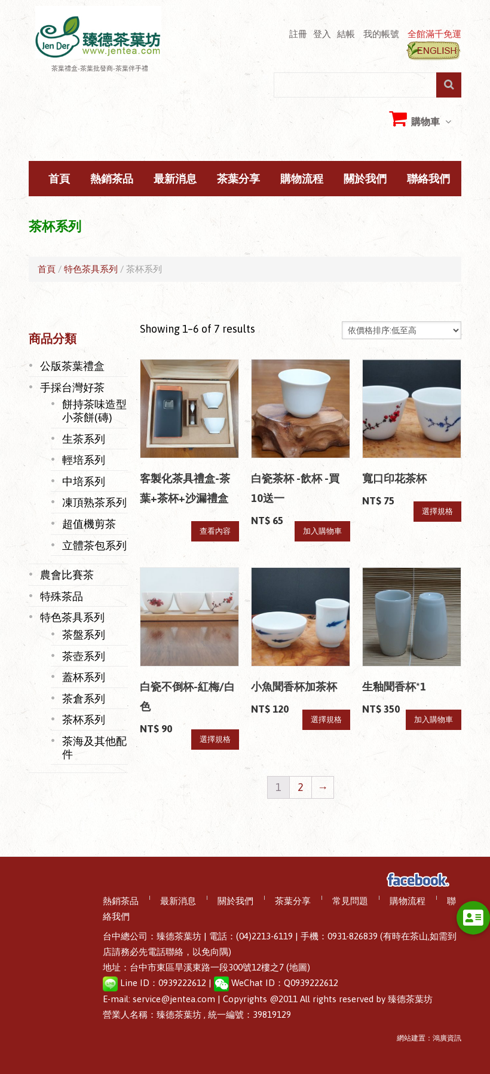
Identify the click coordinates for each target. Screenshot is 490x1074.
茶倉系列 (83, 698)
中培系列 (83, 481)
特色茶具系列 (91, 269)
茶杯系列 (83, 719)
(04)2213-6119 (264, 936)
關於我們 (365, 179)
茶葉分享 (238, 179)
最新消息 (175, 179)
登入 (322, 33)
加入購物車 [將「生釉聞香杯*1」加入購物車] (433, 719)
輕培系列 (83, 459)
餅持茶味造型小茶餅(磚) (94, 410)
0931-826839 (352, 936)
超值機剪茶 (89, 523)
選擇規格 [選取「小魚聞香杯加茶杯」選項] (326, 719)
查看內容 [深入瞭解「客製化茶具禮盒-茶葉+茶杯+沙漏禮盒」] (215, 531)
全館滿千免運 (434, 33)
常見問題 (350, 901)
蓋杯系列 (83, 677)
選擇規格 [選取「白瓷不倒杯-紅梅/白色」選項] (215, 739)
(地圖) (298, 967)
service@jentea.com (174, 999)
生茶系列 (83, 438)
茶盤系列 (83, 634)
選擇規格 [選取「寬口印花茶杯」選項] (437, 511)
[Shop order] (401, 330)
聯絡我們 (428, 179)
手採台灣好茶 (72, 387)
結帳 (346, 33)
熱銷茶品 (111, 179)
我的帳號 (381, 33)
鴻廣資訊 (447, 1038)
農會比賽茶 (67, 574)
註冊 (298, 33)
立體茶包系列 (94, 545)
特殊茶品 (61, 596)
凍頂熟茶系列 (94, 502)
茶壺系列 (83, 656)
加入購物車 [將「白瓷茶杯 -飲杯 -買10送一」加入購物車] (322, 531)
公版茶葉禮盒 (72, 365)
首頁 (59, 179)
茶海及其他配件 (94, 747)
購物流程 (301, 179)
